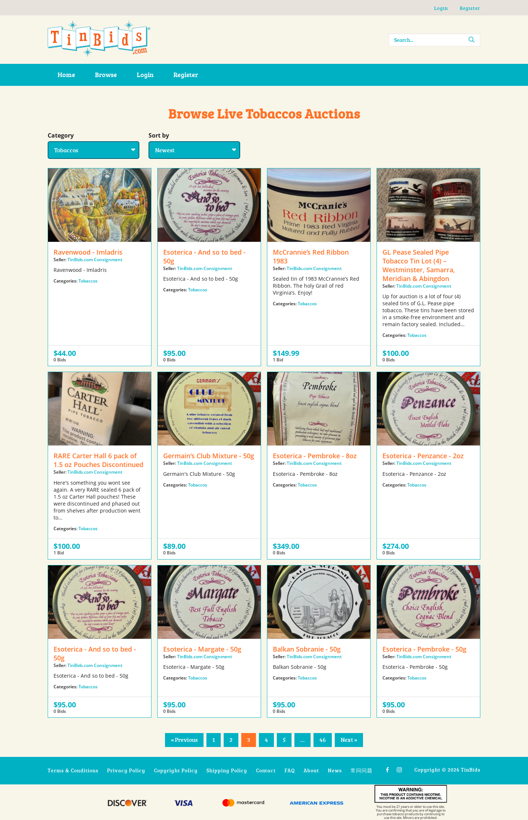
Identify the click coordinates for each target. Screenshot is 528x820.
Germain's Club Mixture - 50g (208, 455)
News (335, 770)
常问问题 (362, 770)
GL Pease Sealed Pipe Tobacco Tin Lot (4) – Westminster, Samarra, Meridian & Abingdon (418, 265)
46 (322, 740)
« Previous (184, 740)
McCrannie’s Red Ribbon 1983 (311, 256)
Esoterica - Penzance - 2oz (423, 455)
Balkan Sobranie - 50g (307, 649)
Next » (349, 740)
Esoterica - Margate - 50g (202, 649)
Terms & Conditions (73, 770)
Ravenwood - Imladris (88, 252)
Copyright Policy (176, 770)
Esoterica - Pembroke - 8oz (315, 455)
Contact (266, 770)
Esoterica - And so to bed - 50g (204, 256)
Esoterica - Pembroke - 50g (424, 649)
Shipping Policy (226, 770)
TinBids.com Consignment (94, 259)
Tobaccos (88, 281)
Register (470, 8)
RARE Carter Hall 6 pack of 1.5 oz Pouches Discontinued (98, 460)
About (311, 770)
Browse (106, 74)
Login (441, 8)
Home (66, 74)
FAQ (290, 770)
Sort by (158, 135)
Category (61, 135)
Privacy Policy (126, 770)
